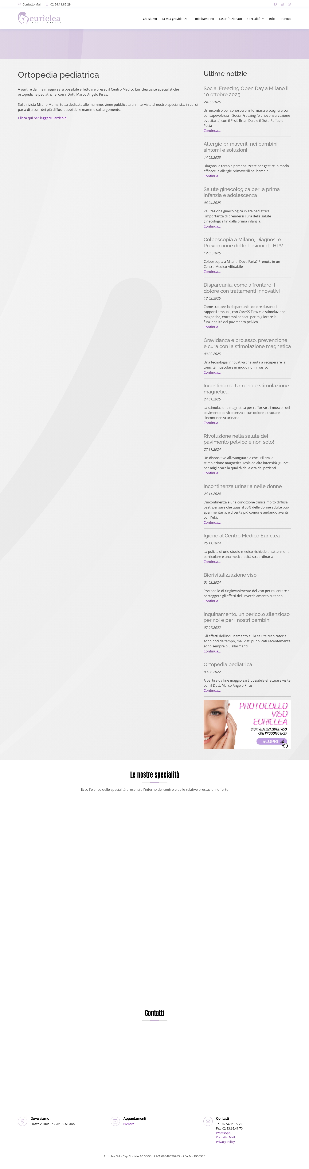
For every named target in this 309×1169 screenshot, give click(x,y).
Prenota (285, 19)
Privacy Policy (225, 1142)
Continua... (212, 130)
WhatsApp (223, 1133)
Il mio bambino (203, 19)
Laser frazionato (230, 19)
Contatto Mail (32, 4)
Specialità (255, 19)
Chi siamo (150, 19)
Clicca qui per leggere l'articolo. (42, 118)
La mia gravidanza (175, 19)
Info (272, 19)
